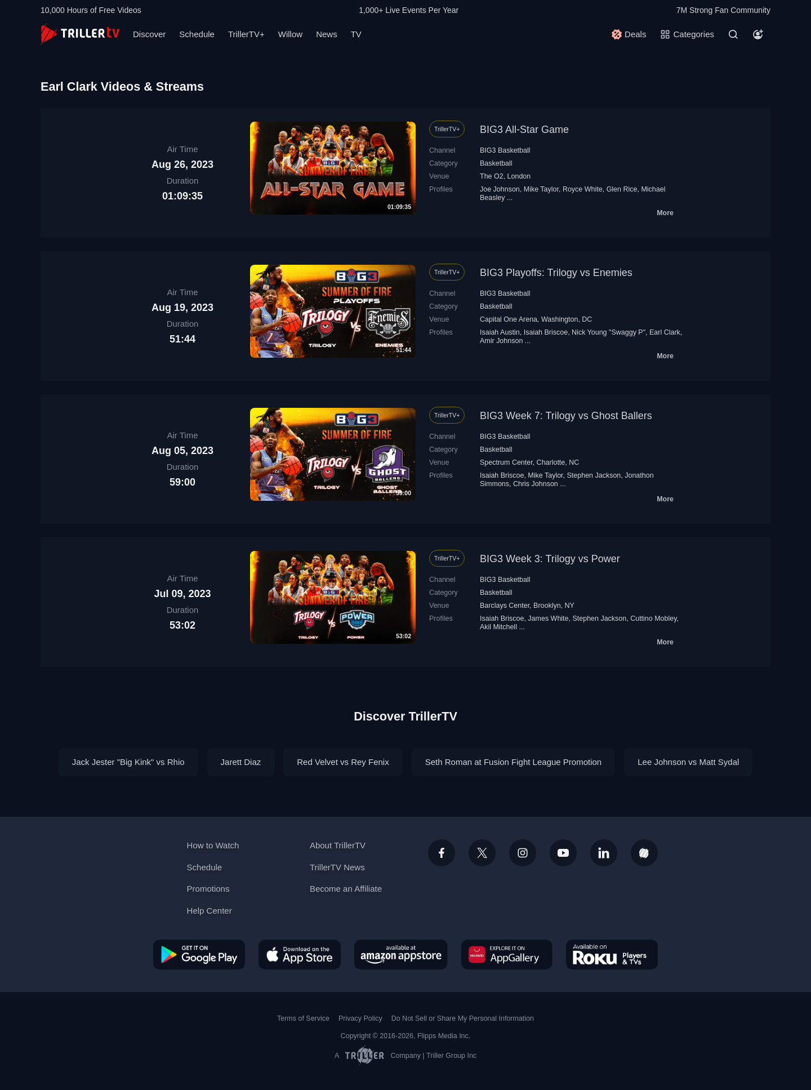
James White (548, 618)
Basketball (496, 163)
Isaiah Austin (500, 332)
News (326, 34)
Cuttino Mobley (653, 618)
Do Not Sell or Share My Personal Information (462, 1018)
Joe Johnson (500, 189)
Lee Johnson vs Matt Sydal (688, 762)
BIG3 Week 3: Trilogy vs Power (550, 558)
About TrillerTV (338, 845)
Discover (149, 34)
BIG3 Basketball (505, 150)
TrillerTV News (337, 867)
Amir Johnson (501, 341)
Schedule (197, 34)
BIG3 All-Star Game (524, 129)
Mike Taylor (541, 189)
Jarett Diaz (241, 762)
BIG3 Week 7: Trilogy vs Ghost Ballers (566, 415)
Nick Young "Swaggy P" (608, 332)
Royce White (583, 189)
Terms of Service (303, 1018)
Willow (290, 34)
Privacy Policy (360, 1018)
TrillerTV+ (246, 34)
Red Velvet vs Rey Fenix (343, 762)
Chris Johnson (535, 484)
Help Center (209, 910)
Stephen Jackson (594, 475)
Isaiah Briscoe (546, 332)
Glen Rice (622, 189)
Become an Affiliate (346, 888)
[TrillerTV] (80, 34)
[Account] (758, 34)
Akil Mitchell (498, 627)
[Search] (733, 34)
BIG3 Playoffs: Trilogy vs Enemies (556, 272)
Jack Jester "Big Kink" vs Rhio (128, 762)
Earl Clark (664, 332)
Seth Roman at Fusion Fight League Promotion (513, 762)
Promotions (208, 888)
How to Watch (213, 845)
